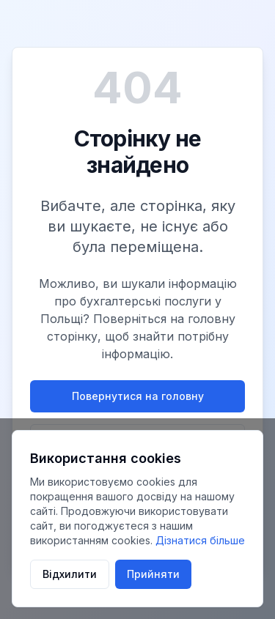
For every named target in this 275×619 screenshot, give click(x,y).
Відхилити (70, 574)
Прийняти (153, 574)
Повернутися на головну (138, 396)
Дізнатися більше (200, 540)
